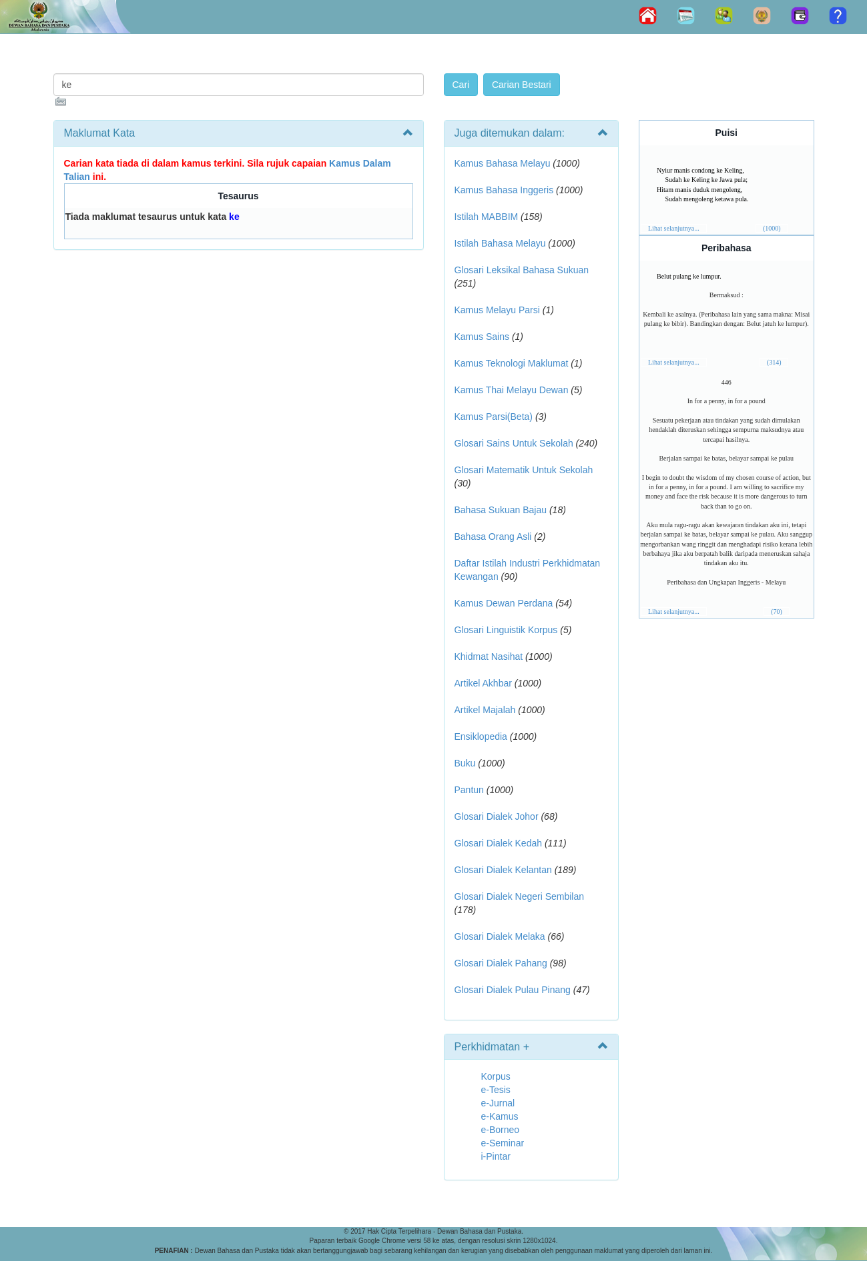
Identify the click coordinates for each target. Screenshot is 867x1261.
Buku (465, 763)
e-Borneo (500, 1129)
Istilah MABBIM (487, 216)
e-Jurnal (498, 1103)
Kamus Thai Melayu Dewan (512, 390)
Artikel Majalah (485, 709)
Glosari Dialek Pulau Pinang (513, 989)
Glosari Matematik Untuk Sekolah (524, 470)
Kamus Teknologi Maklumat (512, 363)
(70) (776, 611)
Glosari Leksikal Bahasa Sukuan (522, 270)
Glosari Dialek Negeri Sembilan (520, 896)
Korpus (496, 1076)
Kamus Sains (482, 336)
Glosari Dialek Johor (497, 816)
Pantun (469, 789)
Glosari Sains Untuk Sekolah (514, 443)
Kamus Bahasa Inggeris (504, 190)
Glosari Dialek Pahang (501, 963)
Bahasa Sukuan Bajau (501, 510)
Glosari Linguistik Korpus (506, 630)
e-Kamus (500, 1116)
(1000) (772, 228)
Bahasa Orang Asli (493, 536)
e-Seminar (503, 1143)
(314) (774, 362)
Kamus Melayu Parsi (497, 310)
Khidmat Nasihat (489, 656)
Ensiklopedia (481, 736)
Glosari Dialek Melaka (500, 936)
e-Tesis (496, 1089)
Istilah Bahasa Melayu (500, 243)
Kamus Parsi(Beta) (494, 416)
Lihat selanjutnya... (673, 228)
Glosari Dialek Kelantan (503, 869)
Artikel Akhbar (483, 683)
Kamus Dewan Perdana (504, 603)
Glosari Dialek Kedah (499, 843)
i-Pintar (496, 1156)
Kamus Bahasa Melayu (504, 163)
